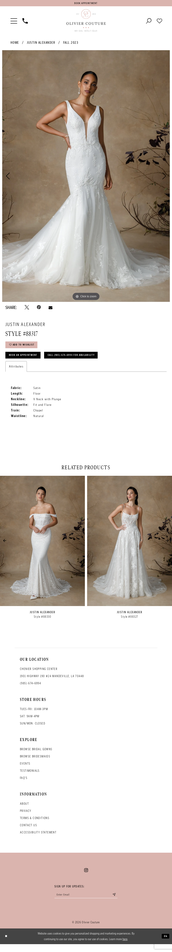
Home (15, 44)
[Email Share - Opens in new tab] (50, 308)
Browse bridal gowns (36, 755)
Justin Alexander (41, 44)
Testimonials (30, 777)
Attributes (16, 373)
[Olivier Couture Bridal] (86, 22)
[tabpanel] (86, 177)
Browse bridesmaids (35, 763)
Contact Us (28, 831)
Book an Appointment (27, 360)
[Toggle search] (148, 22)
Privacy (25, 817)
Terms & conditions (34, 824)
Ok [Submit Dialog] (165, 944)
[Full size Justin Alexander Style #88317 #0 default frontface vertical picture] (86, 177)
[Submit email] (121, 902)
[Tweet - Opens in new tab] (27, 309)
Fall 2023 (70, 44)
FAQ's (23, 784)
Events (25, 770)
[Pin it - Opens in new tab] (39, 309)
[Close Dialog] (7, 944)
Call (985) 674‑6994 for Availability (87, 360)
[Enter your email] (86, 902)
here (125, 947)
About (24, 810)
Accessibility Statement (38, 839)
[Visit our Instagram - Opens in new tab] (86, 876)
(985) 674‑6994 (30, 689)
